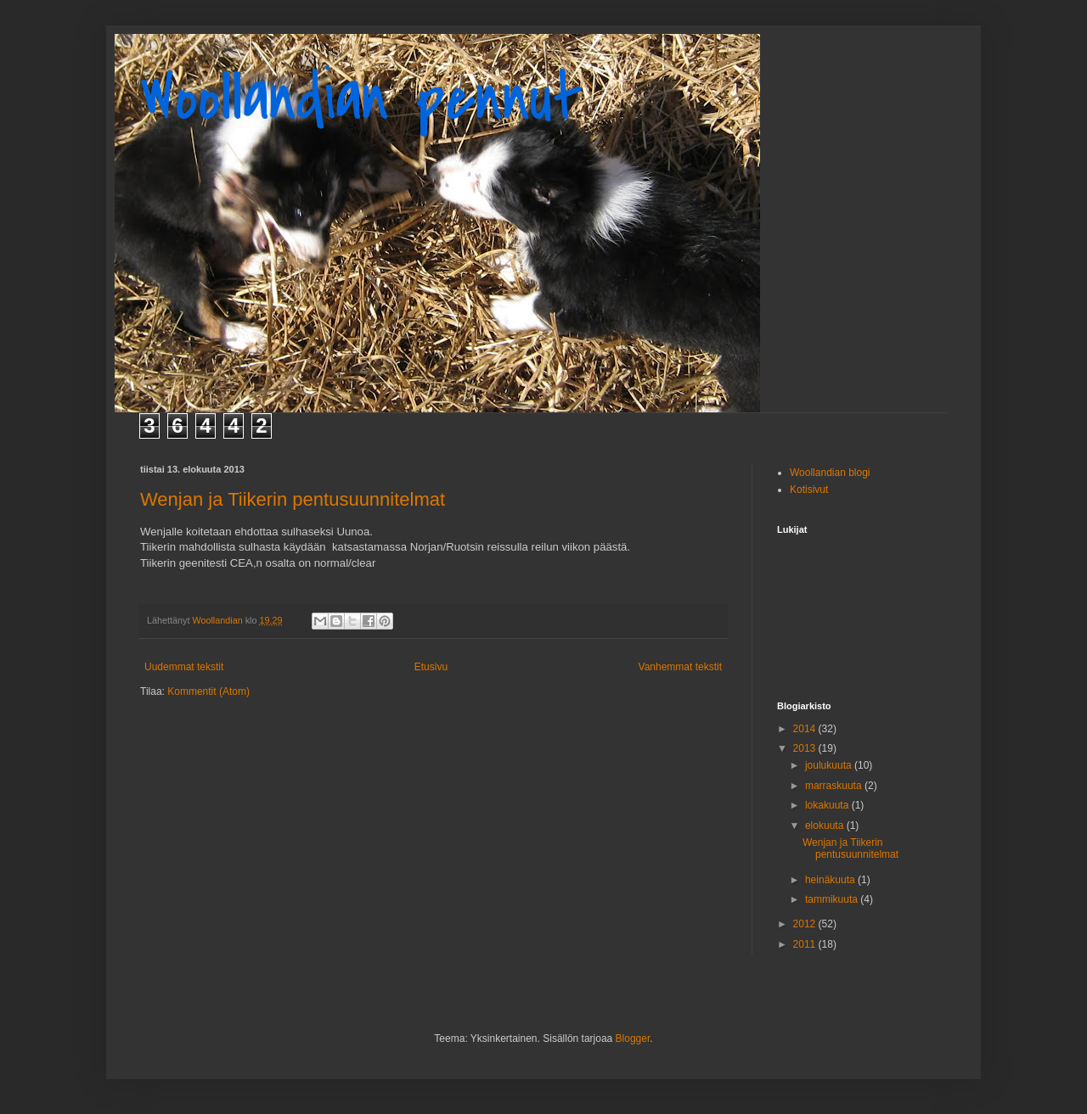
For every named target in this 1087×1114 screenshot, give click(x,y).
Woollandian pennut (361, 98)
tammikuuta (832, 899)
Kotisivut (809, 489)
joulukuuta (829, 765)
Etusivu (431, 667)
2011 (806, 944)
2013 (806, 748)
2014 (806, 729)
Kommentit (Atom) (208, 691)
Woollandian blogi (830, 473)
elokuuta (826, 825)
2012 (806, 924)
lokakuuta (828, 805)
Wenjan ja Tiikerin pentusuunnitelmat (292, 499)
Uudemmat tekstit (183, 667)
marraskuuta (835, 786)
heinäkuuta (831, 880)
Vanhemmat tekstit (680, 667)
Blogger (633, 1038)
